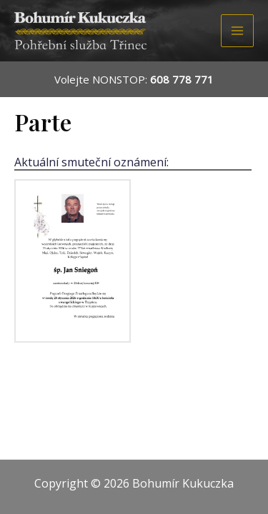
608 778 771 (182, 79)
